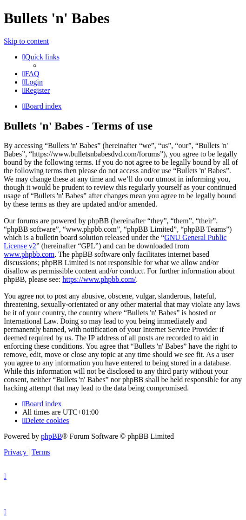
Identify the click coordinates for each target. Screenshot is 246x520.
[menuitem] (31, 74)
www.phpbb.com (29, 254)
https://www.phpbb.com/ (99, 279)
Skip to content (26, 41)
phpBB (51, 436)
